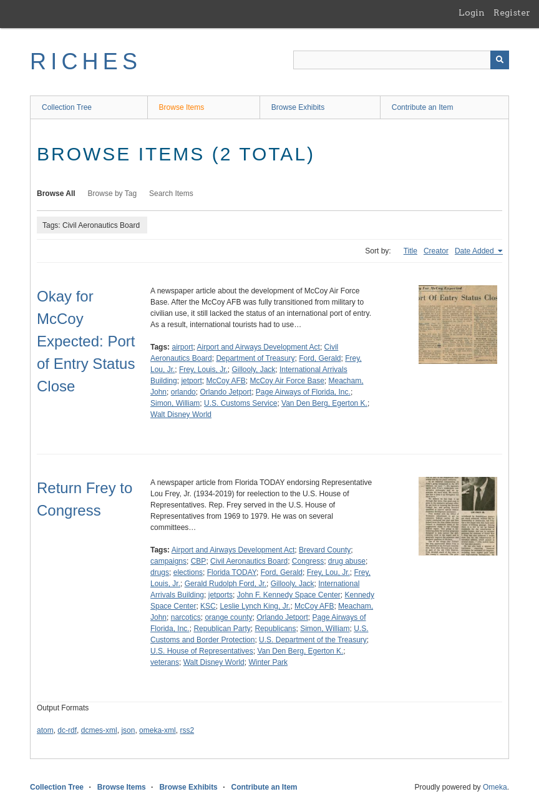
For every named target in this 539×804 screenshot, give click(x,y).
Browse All (56, 193)
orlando (183, 392)
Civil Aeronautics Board (249, 561)
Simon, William (175, 403)
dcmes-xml (99, 730)
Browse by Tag (112, 193)
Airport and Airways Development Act (258, 347)
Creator (436, 251)
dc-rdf (67, 730)
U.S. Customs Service (240, 403)
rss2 (187, 730)
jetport (191, 380)
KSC (208, 606)
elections (188, 572)
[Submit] (499, 60)
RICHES (86, 61)
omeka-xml (157, 730)
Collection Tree (67, 107)
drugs (159, 572)
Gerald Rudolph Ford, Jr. (225, 583)
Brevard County (325, 550)
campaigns (168, 561)
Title (410, 251)
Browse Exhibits (297, 107)
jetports (220, 595)
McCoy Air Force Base (287, 380)
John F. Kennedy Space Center (289, 595)
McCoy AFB (225, 380)
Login (472, 12)
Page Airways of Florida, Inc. (303, 392)
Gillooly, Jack (254, 369)
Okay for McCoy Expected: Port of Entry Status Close (86, 341)
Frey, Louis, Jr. (203, 369)
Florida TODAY (231, 572)
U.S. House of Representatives (201, 651)
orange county (228, 617)
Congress (308, 561)
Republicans (275, 628)
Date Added (475, 251)
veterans (164, 662)
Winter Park (268, 662)
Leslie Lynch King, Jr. (255, 606)
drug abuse (347, 561)
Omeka (495, 787)
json (128, 730)
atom (45, 730)
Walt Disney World (180, 414)
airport (182, 347)
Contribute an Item (423, 107)
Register (511, 12)
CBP (198, 561)
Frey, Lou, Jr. (328, 572)
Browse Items (182, 107)
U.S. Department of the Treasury (313, 639)
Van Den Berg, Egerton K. (324, 403)
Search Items (171, 193)
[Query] (401, 60)
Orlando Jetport (225, 392)
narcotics (186, 617)
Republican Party (221, 628)
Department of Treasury (255, 358)
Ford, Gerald (320, 358)
